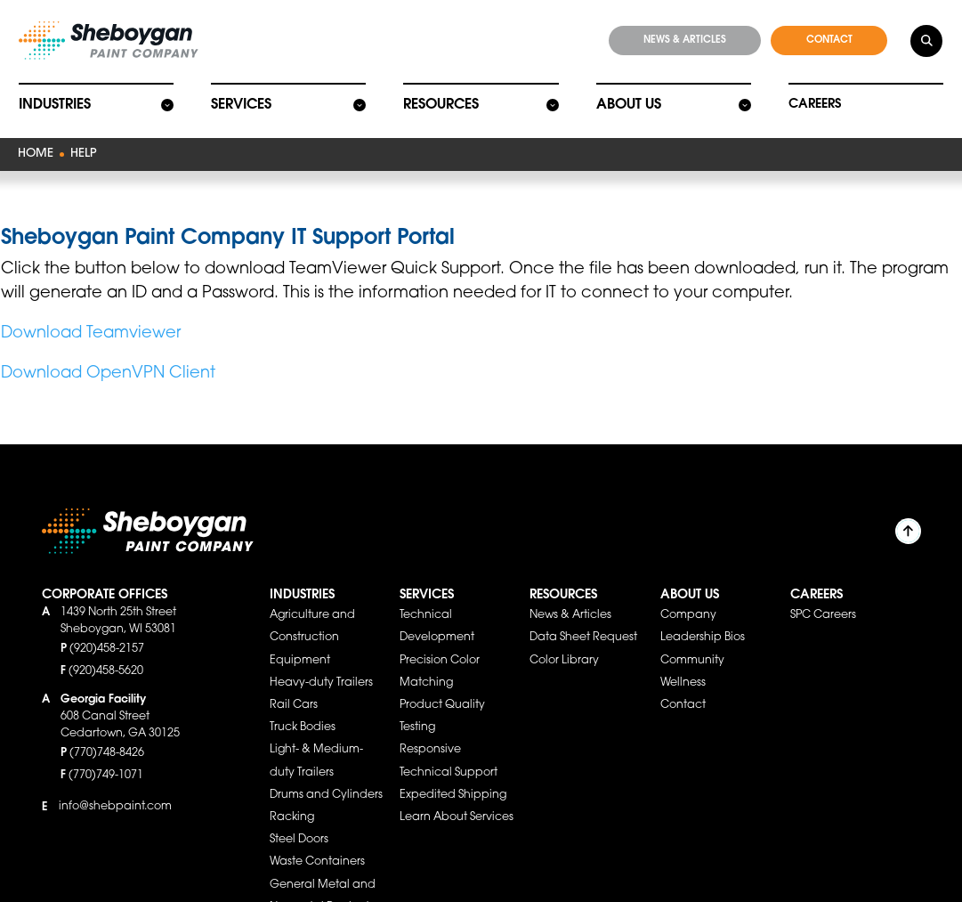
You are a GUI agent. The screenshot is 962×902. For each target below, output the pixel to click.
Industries (54, 100)
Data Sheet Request (583, 619)
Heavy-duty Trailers (321, 664)
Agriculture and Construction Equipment (312, 618)
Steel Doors (299, 821)
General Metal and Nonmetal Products (323, 877)
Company (688, 596)
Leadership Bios (702, 619)
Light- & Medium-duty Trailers (316, 742)
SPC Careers (823, 596)
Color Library (564, 642)
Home (34, 148)
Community (692, 642)
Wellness (683, 664)
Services (240, 100)
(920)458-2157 (106, 630)
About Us (627, 100)
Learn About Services (456, 798)
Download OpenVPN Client (108, 355)
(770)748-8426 (106, 734)
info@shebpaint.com (115, 788)
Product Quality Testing (442, 697)
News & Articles (570, 596)
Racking (292, 798)
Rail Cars (294, 686)
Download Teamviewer (91, 315)
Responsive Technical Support (448, 742)
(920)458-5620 (106, 652)
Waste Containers (317, 843)
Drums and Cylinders (326, 776)
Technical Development (437, 607)
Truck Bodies (302, 708)
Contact (683, 686)
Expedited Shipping (453, 776)
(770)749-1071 (106, 757)
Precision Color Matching (440, 653)
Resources (440, 100)
